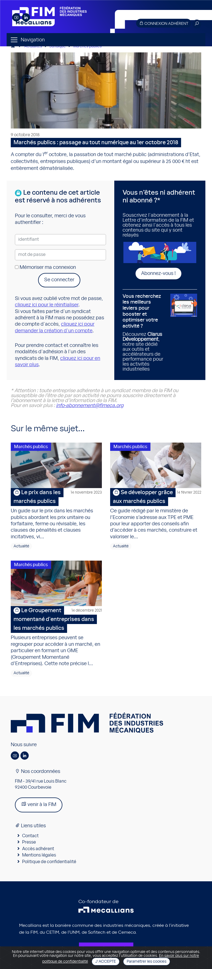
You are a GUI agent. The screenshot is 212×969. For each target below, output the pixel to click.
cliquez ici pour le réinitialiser (46, 305)
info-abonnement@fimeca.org (89, 405)
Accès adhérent (38, 849)
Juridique (57, 46)
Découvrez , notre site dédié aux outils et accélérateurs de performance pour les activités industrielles (144, 333)
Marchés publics (87, 46)
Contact (30, 836)
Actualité (21, 546)
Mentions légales (39, 855)
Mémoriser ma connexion (45, 267)
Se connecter (59, 279)
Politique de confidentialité (49, 862)
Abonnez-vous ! (158, 273)
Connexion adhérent (163, 23)
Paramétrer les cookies (146, 961)
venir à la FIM (38, 804)
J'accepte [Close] (105, 961)
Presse (29, 842)
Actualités (33, 46)
